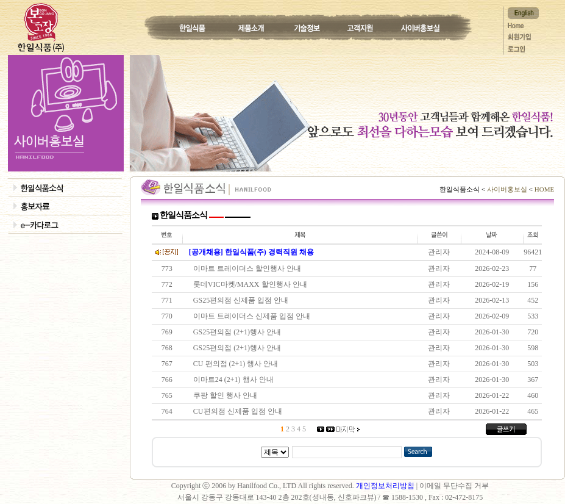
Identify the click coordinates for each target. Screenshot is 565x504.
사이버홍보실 (507, 189)
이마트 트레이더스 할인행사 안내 (249, 268)
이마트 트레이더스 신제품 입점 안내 (253, 316)
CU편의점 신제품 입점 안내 (239, 411)
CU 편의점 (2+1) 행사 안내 (237, 363)
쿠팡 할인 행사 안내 (227, 395)
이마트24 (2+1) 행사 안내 (235, 379)
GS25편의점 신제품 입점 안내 (242, 300)
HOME (543, 189)
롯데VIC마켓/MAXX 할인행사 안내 (252, 284)
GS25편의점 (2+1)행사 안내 (239, 332)
